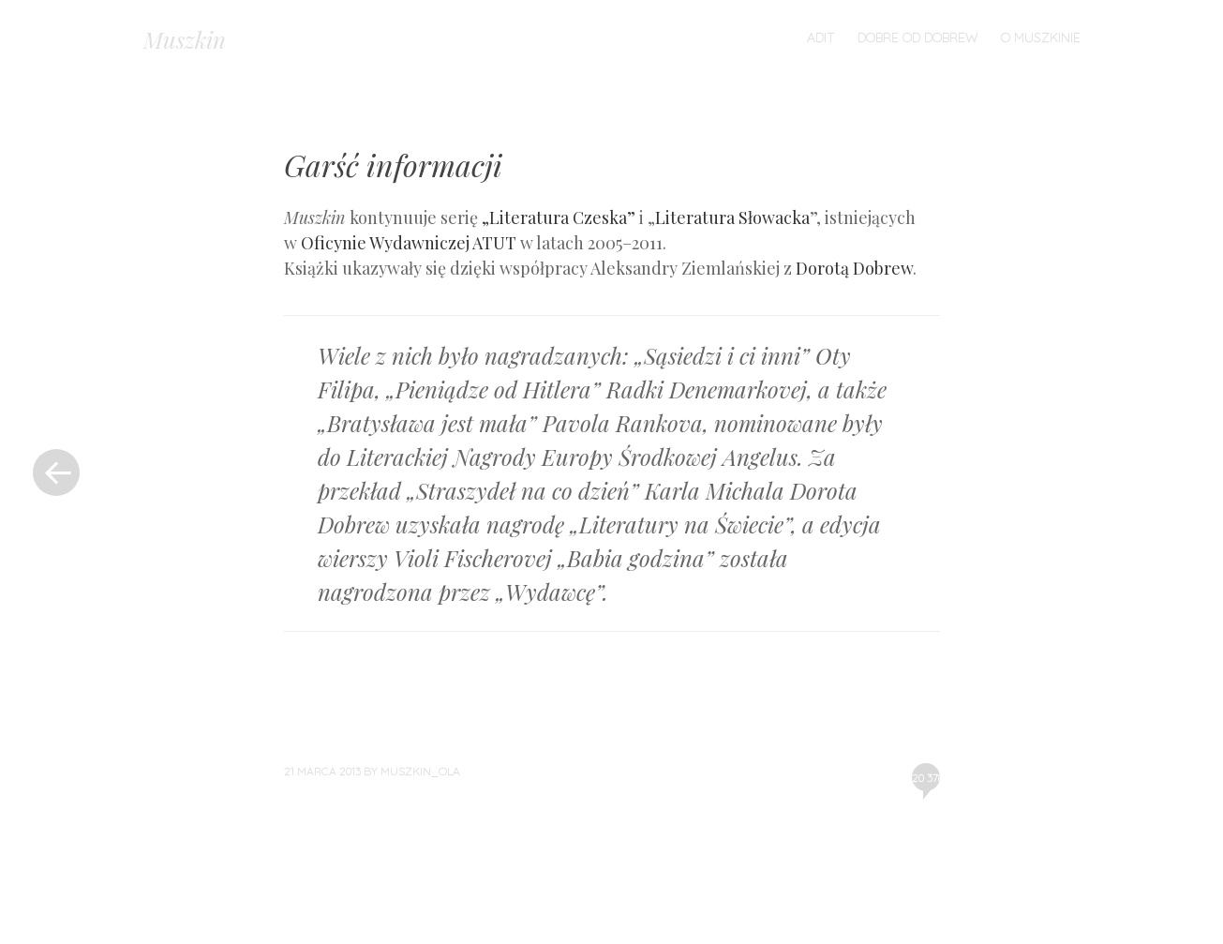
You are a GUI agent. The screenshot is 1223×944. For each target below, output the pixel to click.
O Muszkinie (1041, 37)
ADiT (821, 37)
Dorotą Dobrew (854, 268)
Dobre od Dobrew (918, 37)
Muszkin (184, 39)
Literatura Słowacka (732, 217)
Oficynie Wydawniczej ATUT (408, 243)
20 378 (926, 781)
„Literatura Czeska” (558, 217)
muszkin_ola (420, 771)
